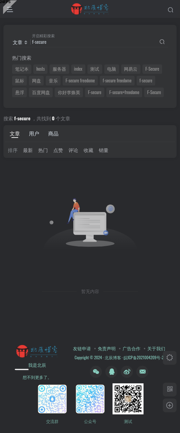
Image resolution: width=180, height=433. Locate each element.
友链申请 (82, 348)
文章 (15, 133)
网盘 (36, 80)
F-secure (95, 92)
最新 (28, 149)
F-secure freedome (80, 80)
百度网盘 (41, 92)
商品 (53, 133)
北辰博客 (113, 357)
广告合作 (131, 348)
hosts (40, 69)
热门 (43, 149)
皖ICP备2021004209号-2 (143, 357)
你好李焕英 (69, 92)
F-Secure (152, 69)
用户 (34, 133)
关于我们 (156, 348)
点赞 (58, 149)
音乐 (53, 80)
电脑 (111, 69)
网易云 (130, 69)
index (78, 69)
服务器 (59, 69)
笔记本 (22, 69)
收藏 (88, 149)
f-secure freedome (117, 80)
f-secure (145, 80)
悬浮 (19, 92)
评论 (73, 149)
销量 (103, 149)
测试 (94, 69)
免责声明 (107, 348)
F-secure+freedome (124, 92)
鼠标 (19, 80)
